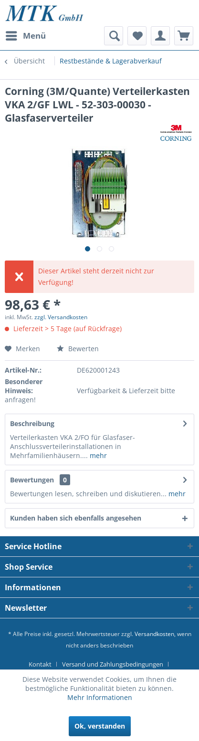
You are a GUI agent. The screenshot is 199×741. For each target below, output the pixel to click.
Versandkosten (154, 634)
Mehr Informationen (99, 697)
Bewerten (78, 348)
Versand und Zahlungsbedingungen (112, 664)
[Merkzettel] (137, 35)
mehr (97, 455)
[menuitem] (25, 35)
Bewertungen (32, 479)
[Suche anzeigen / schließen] (113, 35)
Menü (26, 34)
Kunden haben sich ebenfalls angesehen (75, 517)
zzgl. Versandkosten (60, 317)
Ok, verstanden (99, 726)
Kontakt (40, 664)
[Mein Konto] (160, 35)
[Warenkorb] (183, 35)
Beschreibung (32, 423)
